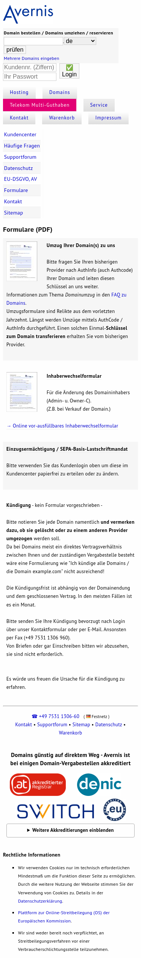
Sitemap (13, 212)
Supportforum (20, 156)
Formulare (16, 190)
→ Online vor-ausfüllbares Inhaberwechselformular (62, 426)
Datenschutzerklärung (40, 901)
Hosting (19, 92)
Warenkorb (62, 118)
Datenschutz (18, 168)
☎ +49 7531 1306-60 (55, 716)
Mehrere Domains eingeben (31, 58)
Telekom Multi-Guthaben (40, 105)
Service (99, 105)
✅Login (69, 70)
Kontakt (19, 118)
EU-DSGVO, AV (20, 179)
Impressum (108, 118)
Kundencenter (20, 134)
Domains (59, 92)
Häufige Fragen (22, 145)
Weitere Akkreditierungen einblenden (73, 830)
